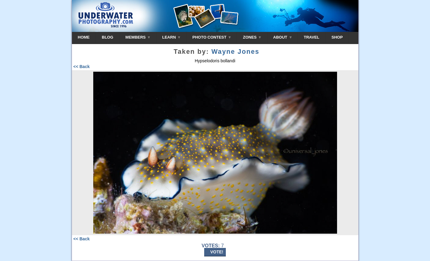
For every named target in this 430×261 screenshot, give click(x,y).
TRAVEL (311, 37)
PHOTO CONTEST (211, 37)
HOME (84, 37)
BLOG (107, 37)
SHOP (337, 37)
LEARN (171, 37)
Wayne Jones (235, 51)
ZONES (252, 37)
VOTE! (216, 251)
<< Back (81, 66)
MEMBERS (138, 37)
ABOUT (282, 37)
